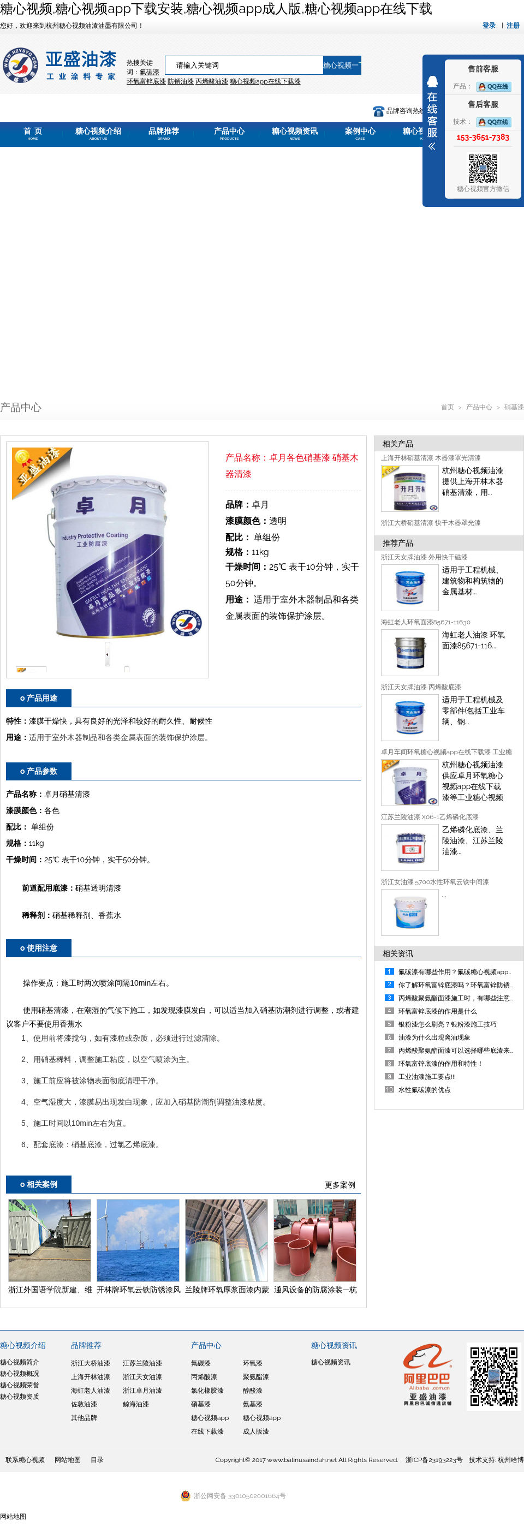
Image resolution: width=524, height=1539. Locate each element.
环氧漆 (253, 1363)
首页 (448, 407)
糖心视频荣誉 (19, 1385)
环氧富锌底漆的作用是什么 (437, 1011)
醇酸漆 (253, 1390)
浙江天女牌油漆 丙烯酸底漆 (421, 687)
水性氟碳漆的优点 (424, 1090)
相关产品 (398, 443)
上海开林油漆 (90, 1377)
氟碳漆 (149, 72)
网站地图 (68, 1460)
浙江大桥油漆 (90, 1363)
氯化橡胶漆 (207, 1390)
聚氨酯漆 (256, 1377)
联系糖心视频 (25, 1460)
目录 (97, 1460)
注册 (513, 25)
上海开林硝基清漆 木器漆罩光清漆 (431, 458)
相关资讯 (398, 953)
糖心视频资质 (19, 1396)
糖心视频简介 (19, 1362)
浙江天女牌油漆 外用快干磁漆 (424, 557)
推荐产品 (398, 543)
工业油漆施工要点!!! (427, 1077)
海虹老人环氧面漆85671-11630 (426, 622)
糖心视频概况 (19, 1373)
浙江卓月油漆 (142, 1390)
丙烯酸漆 (204, 1377)
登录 (489, 25)
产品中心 (229, 134)
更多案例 (340, 1184)
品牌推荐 (163, 134)
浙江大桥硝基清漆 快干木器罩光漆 (431, 523)
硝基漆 (514, 407)
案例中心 (360, 134)
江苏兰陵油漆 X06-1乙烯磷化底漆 (430, 817)
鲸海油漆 (136, 1404)
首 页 (32, 134)
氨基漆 (253, 1404)
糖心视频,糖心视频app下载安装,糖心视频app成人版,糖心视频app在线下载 (216, 8)
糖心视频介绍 (98, 134)
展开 (432, 113)
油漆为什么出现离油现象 (434, 1037)
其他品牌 (84, 1418)
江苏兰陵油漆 (142, 1363)
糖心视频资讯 (294, 134)
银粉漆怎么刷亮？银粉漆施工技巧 (447, 1024)
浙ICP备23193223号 (434, 1460)
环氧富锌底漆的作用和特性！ (441, 1063)
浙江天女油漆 (142, 1377)
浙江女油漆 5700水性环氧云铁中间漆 (435, 882)
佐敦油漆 (84, 1404)
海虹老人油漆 (90, 1390)
